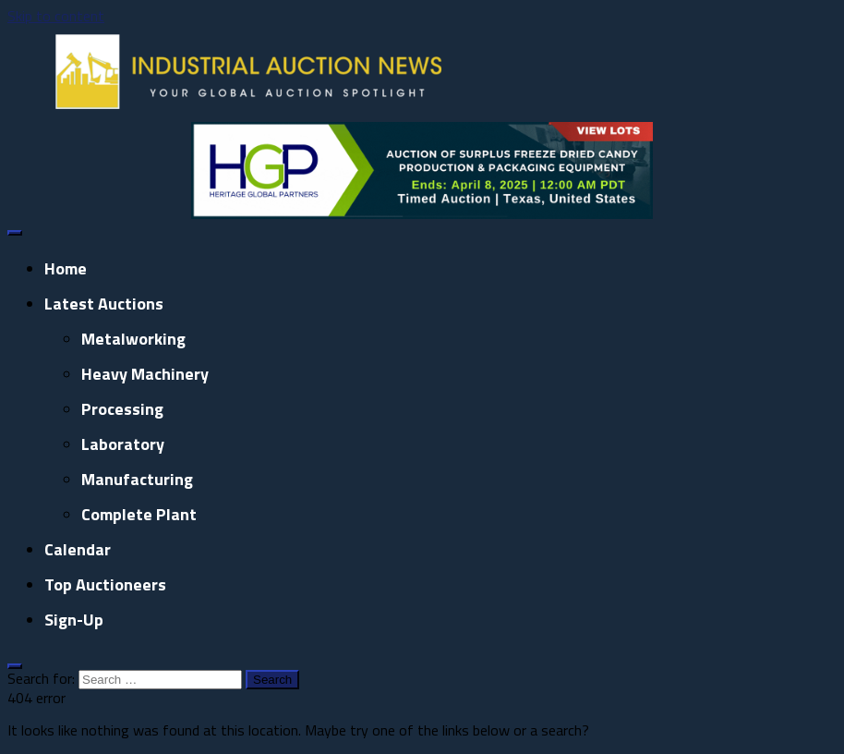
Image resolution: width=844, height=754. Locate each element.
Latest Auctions (103, 303)
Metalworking (133, 338)
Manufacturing (137, 479)
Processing (122, 408)
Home (65, 268)
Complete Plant (139, 514)
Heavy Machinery (145, 373)
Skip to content (55, 16)
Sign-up (73, 619)
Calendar (77, 549)
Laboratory (122, 444)
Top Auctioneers (105, 584)
